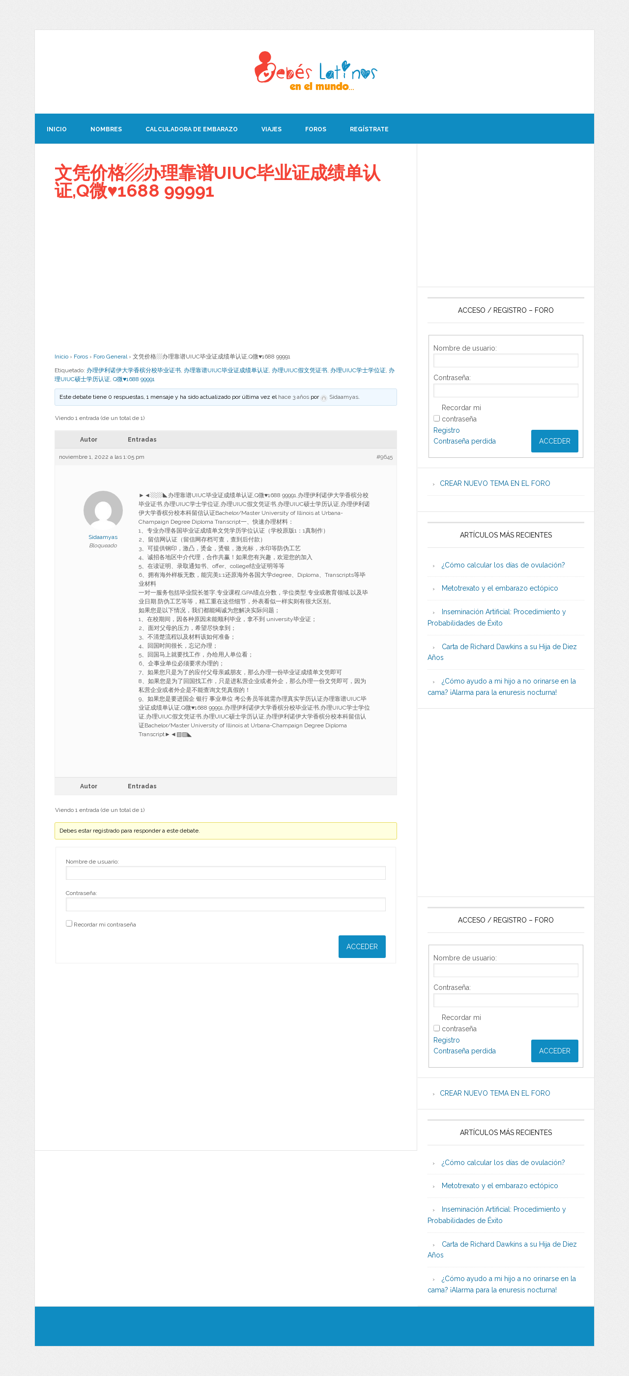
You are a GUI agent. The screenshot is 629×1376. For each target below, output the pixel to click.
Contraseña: (81, 893)
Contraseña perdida (464, 441)
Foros (81, 356)
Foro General (110, 356)
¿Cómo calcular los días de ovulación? (503, 565)
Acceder (362, 947)
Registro (446, 430)
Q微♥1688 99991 (134, 379)
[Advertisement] (226, 276)
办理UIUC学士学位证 (358, 370)
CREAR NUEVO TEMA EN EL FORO (495, 483)
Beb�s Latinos (314, 72)
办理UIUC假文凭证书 (299, 370)
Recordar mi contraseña (105, 924)
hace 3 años (293, 396)
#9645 (384, 456)
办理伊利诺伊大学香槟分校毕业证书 (133, 370)
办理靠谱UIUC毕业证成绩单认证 (226, 370)
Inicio (61, 356)
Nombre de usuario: (92, 861)
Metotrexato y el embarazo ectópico (500, 588)
